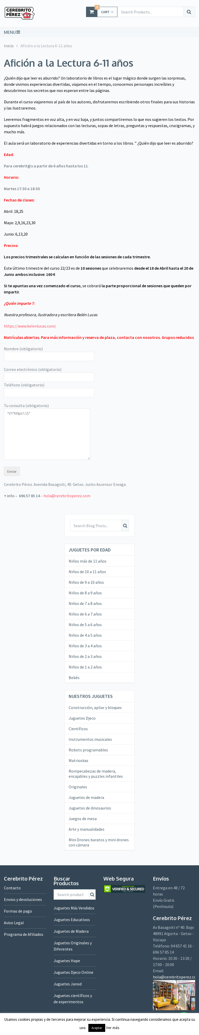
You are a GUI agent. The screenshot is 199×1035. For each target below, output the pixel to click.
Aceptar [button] (96, 1028)
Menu (10, 32)
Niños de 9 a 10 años (86, 582)
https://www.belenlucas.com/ (30, 326)
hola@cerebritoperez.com (67, 495)
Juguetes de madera (86, 797)
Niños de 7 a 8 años (85, 603)
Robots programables (88, 749)
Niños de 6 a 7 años (85, 614)
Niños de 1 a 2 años (85, 667)
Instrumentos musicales (90, 739)
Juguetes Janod (68, 983)
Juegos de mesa (83, 818)
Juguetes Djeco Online (73, 972)
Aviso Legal (14, 922)
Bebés (74, 677)
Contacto (12, 887)
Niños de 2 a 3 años (85, 656)
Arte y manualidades (86, 829)
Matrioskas (78, 760)
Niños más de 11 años (87, 561)
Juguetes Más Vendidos (74, 908)
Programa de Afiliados (23, 934)
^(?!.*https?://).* (47, 434)
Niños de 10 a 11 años (87, 571)
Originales (78, 786)
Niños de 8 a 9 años (85, 592)
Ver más (112, 1027)
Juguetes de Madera (71, 931)
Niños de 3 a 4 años (85, 645)
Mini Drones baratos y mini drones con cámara (99, 842)
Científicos (78, 728)
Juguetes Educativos (72, 919)
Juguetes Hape (67, 960)
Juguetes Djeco (82, 718)
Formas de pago (18, 911)
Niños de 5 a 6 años (85, 624)
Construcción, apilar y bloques (95, 707)
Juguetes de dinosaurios (90, 808)
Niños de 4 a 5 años (85, 635)
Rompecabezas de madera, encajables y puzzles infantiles (96, 773)
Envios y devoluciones (23, 899)
